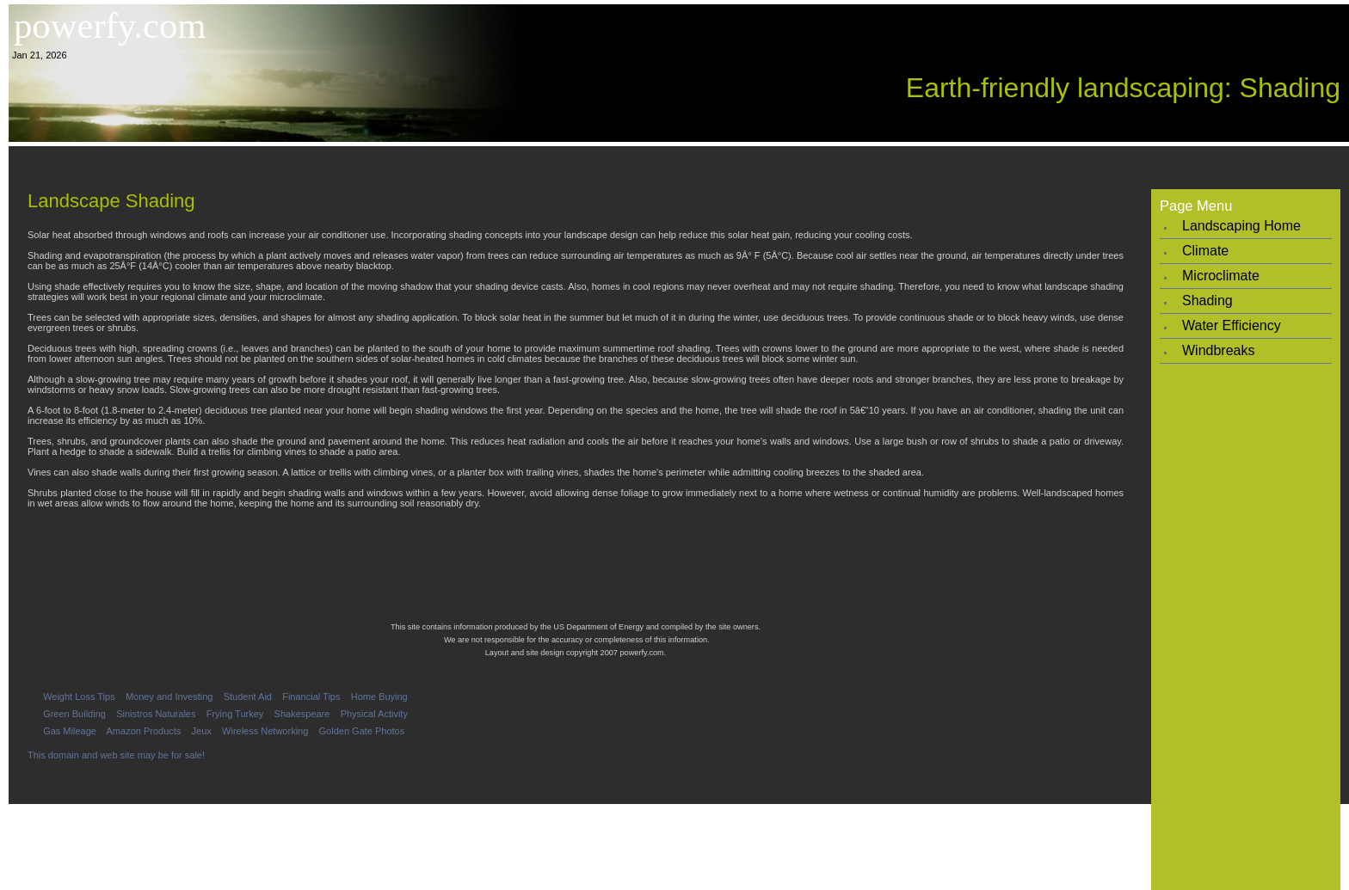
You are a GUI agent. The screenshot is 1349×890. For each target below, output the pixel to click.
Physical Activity (374, 714)
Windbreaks (1218, 350)
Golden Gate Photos (362, 731)
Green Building (74, 714)
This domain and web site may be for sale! (116, 755)
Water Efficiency (1231, 325)
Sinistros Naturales (155, 714)
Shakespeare (302, 714)
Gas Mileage (69, 731)
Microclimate (1221, 275)
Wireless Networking (265, 731)
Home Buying (379, 696)
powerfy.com (110, 25)
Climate (1205, 250)
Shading (1207, 300)
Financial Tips (311, 696)
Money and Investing (169, 696)
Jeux (202, 731)
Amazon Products (144, 731)
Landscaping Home (1241, 225)
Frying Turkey (235, 714)
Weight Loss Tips (79, 696)
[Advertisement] (679, 161)
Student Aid (248, 696)
